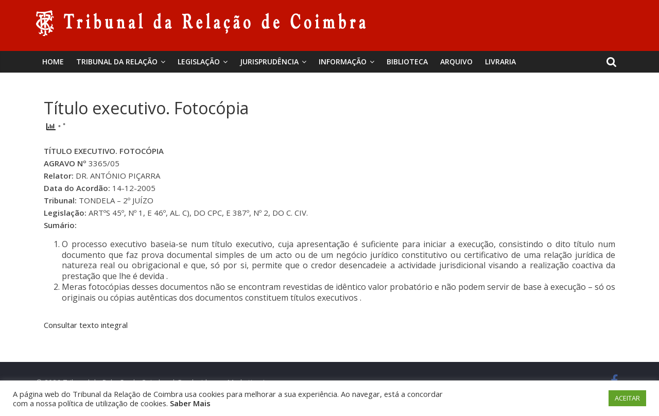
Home (53, 61)
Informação (343, 61)
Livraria (500, 61)
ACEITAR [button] (627, 398)
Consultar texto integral (86, 325)
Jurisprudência (269, 61)
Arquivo (456, 61)
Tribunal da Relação (117, 61)
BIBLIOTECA (407, 61)
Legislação (199, 61)
